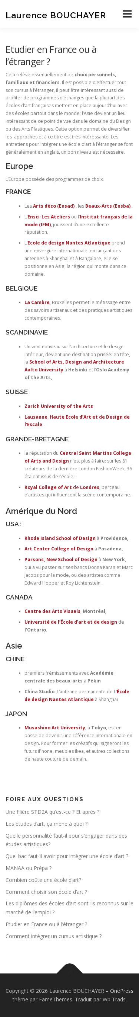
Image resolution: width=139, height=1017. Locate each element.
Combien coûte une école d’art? (43, 879)
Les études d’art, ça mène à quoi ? (46, 823)
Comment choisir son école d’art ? (46, 891)
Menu (126, 14)
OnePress (121, 990)
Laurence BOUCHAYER (56, 15)
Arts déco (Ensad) (54, 206)
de (61, 487)
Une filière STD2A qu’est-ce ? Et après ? (52, 811)
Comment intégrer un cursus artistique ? (54, 936)
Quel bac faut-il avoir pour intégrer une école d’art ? (67, 856)
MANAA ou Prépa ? (29, 868)
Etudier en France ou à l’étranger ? (46, 924)
